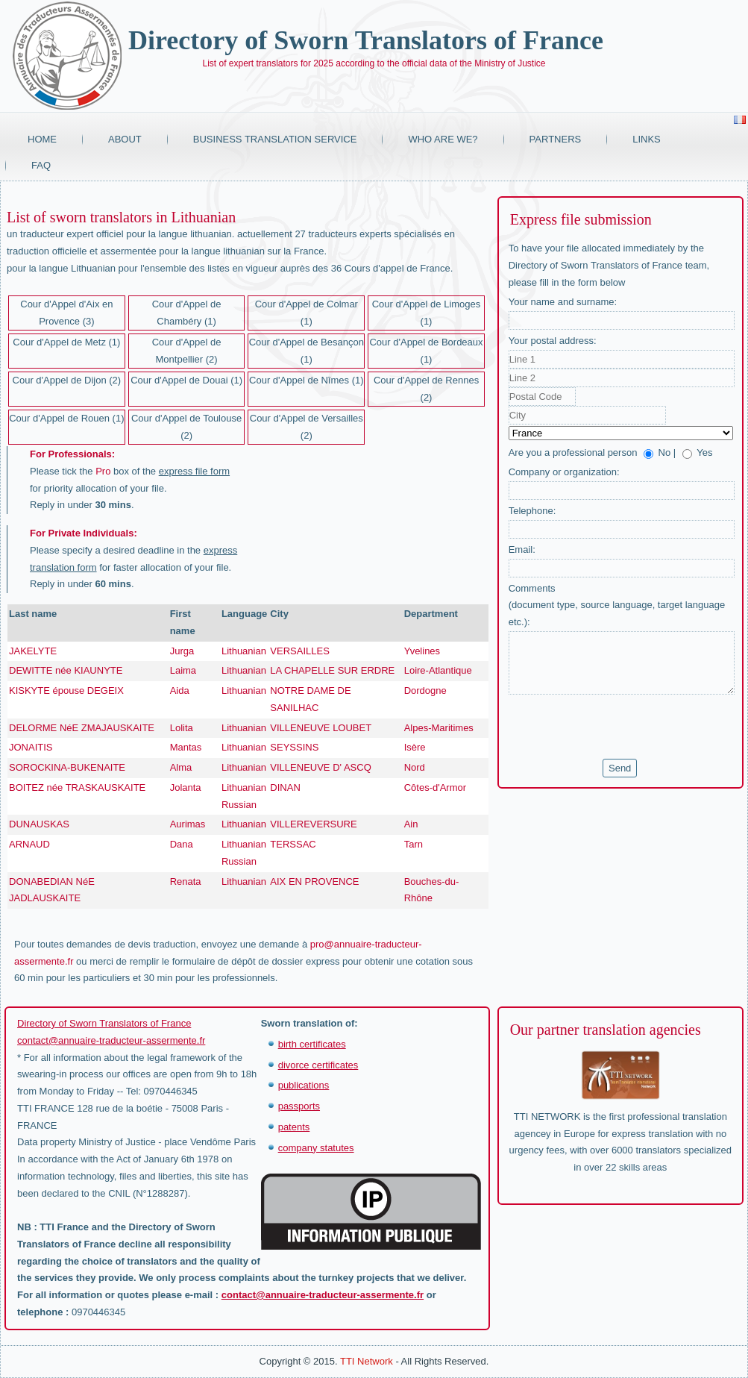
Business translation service (275, 139)
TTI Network (366, 1361)
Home (42, 139)
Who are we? (442, 139)
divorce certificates (318, 1065)
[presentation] (622, 727)
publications (304, 1085)
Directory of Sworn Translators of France (365, 40)
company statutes (316, 1147)
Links (646, 139)
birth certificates (312, 1044)
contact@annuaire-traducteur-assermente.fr (111, 1040)
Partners (555, 139)
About (125, 139)
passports (299, 1106)
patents (294, 1127)
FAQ (41, 165)
